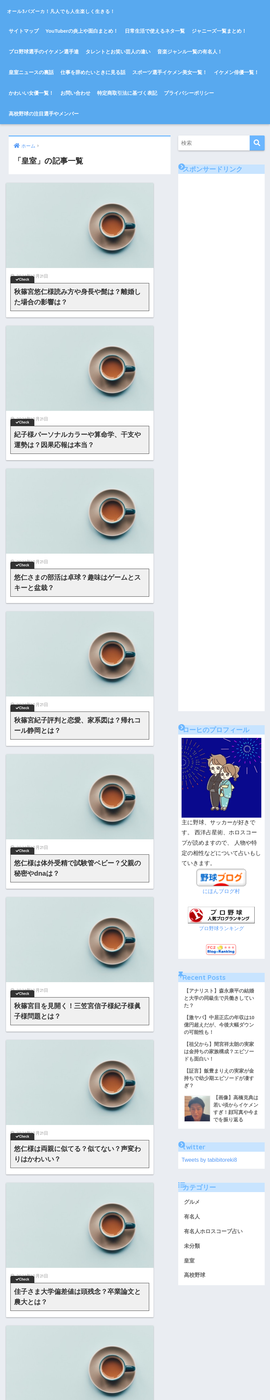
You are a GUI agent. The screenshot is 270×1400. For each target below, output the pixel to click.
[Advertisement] (224, 215)
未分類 (192, 1250)
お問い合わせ (75, 93)
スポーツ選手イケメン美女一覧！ (169, 72)
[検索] (257, 143)
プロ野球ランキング (221, 928)
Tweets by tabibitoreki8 (210, 1163)
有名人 (192, 1220)
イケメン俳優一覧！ (236, 72)
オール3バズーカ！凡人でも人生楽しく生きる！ (95, 10)
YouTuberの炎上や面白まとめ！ (81, 31)
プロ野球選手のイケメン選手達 (44, 51)
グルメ (192, 1205)
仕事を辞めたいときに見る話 (92, 72)
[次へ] (118, 798)
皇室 (189, 1265)
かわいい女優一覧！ (31, 93)
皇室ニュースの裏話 (31, 72)
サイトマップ (24, 31)
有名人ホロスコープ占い (215, 1235)
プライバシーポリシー (189, 93)
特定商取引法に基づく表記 (127, 93)
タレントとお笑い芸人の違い (118, 51)
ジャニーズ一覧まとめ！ (219, 31)
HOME (135, 1328)
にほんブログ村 (221, 891)
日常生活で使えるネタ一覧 (155, 31)
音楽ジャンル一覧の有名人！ (189, 51)
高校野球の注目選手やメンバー (44, 113)
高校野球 (195, 1280)
